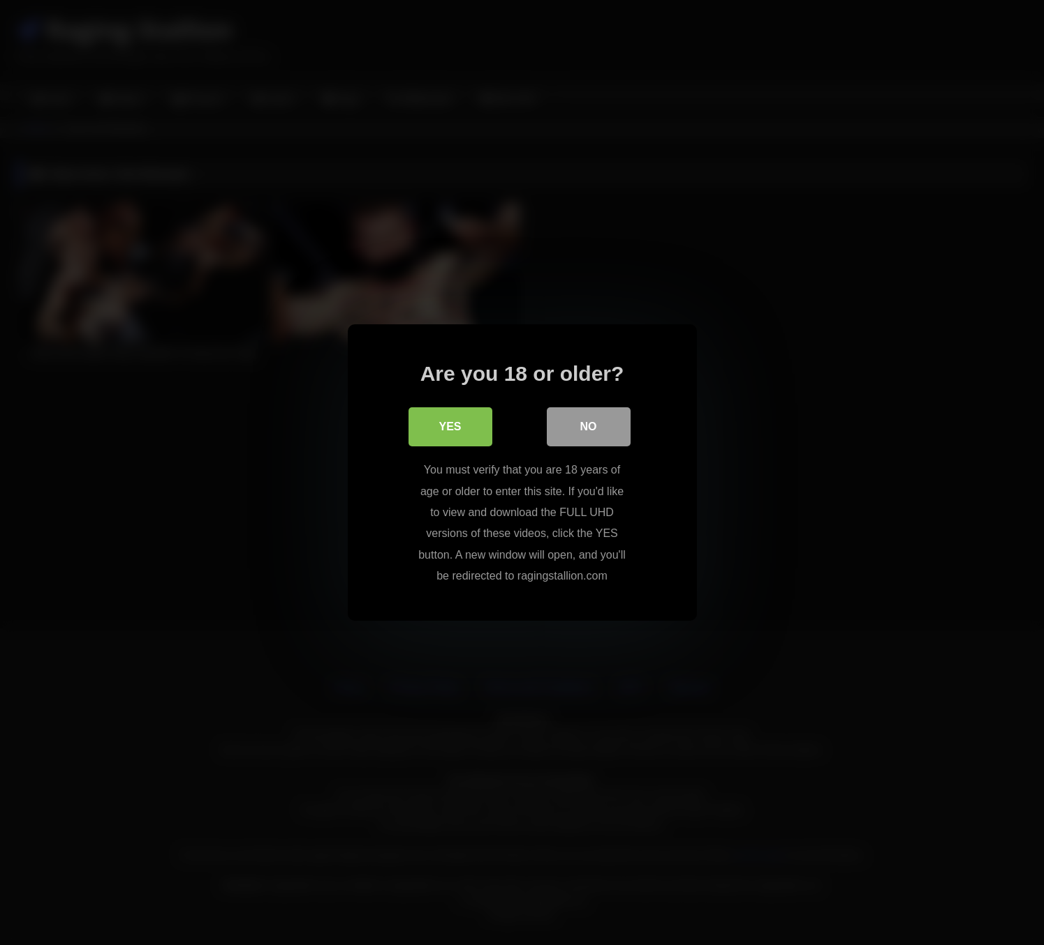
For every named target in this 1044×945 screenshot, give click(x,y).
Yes (450, 426)
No (588, 426)
